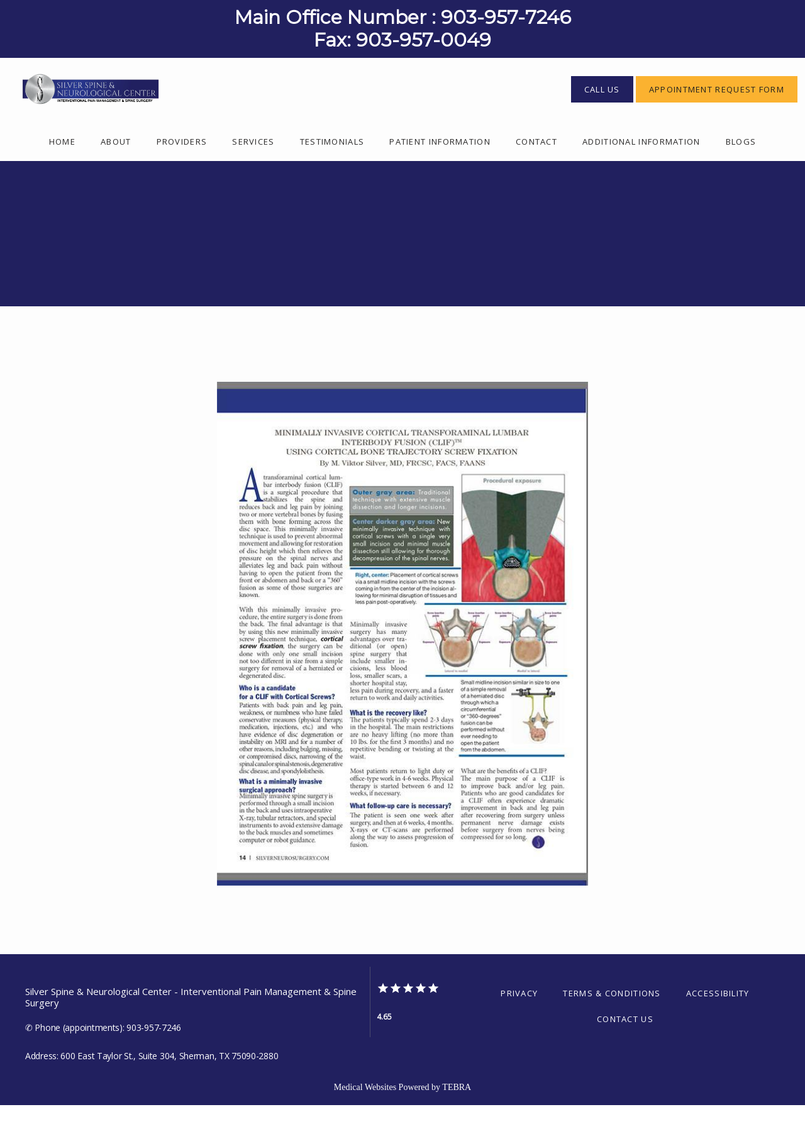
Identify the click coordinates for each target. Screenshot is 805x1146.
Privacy (519, 1034)
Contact (536, 182)
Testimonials (332, 182)
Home (62, 182)
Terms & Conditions (611, 1034)
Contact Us (625, 1059)
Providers (182, 182)
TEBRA (456, 1128)
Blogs (741, 182)
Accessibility (718, 1034)
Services (253, 182)
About (116, 182)
